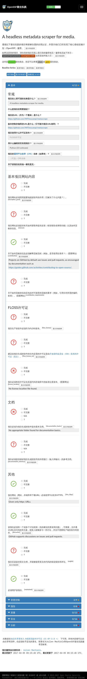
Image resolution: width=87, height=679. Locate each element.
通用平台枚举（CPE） (23, 154)
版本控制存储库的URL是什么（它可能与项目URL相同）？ (33, 124)
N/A (22, 416)
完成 (22, 183)
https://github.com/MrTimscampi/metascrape (28, 119)
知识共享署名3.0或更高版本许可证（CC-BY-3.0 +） (35, 638)
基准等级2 (30, 68)
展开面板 (10, 74)
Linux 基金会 (42, 678)
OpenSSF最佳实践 (16, 6)
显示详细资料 (30, 48)
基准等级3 (40, 68)
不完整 (22, 187)
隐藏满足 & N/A (34, 74)
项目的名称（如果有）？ (28, 154)
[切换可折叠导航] (82, 7)
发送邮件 (32, 675)
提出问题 (42, 675)
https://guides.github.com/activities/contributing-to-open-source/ (40, 267)
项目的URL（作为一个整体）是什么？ (24, 115)
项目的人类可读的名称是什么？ (22, 98)
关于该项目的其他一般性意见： (22, 164)
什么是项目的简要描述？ (19, 109)
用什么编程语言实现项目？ (20, 143)
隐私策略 (81, 678)
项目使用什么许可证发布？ (20, 133)
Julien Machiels (32, 650)
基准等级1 (21, 68)
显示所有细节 (21, 74)
